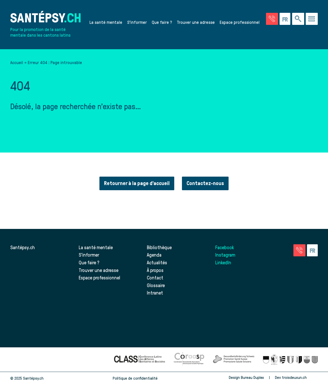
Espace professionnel (240, 22)
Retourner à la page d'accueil (137, 183)
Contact (155, 277)
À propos (155, 270)
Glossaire (156, 285)
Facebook (224, 247)
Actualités (157, 262)
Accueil (16, 62)
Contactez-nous (205, 183)
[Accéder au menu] (312, 19)
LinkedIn (223, 262)
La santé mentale (105, 22)
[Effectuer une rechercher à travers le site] (298, 19)
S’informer (137, 22)
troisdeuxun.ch (300, 377)
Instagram (225, 254)
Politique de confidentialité (135, 378)
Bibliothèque (159, 247)
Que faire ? (162, 22)
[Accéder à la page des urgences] (272, 19)
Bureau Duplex (252, 377)
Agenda (154, 254)
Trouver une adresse (196, 22)
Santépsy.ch (22, 247)
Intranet (155, 292)
